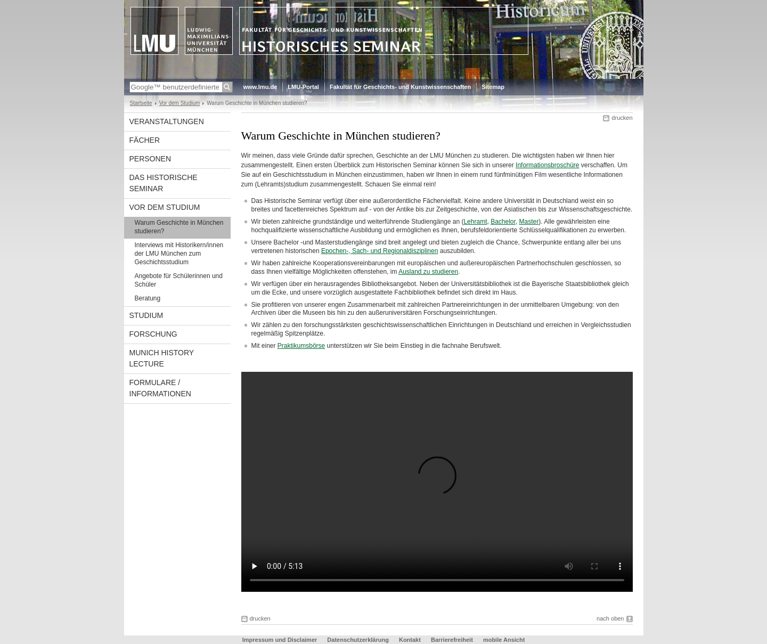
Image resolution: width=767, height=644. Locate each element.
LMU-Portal (303, 87)
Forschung (153, 334)
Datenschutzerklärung (358, 640)
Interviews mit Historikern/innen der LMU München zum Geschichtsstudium (179, 253)
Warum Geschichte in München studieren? (179, 227)
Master (529, 221)
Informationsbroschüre (547, 165)
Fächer (144, 140)
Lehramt (475, 221)
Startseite (141, 103)
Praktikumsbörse (301, 345)
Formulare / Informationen (160, 388)
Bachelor (503, 221)
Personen (150, 158)
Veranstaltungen (166, 121)
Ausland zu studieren (428, 271)
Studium (146, 315)
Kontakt (410, 640)
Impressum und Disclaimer (279, 640)
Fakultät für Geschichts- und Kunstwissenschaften (400, 87)
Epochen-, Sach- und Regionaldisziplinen (379, 251)
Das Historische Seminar (163, 183)
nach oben (610, 618)
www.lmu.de (260, 87)
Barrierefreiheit (453, 640)
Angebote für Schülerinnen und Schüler (179, 280)
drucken (621, 118)
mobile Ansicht (504, 640)
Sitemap (493, 87)
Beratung (148, 298)
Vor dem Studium (179, 103)
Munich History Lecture (161, 358)
